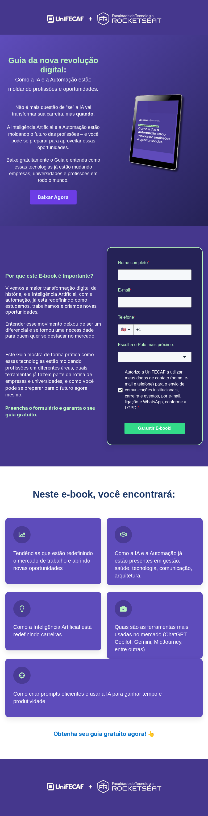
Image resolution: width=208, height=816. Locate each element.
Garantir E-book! (154, 428)
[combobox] (155, 357)
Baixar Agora (53, 197)
